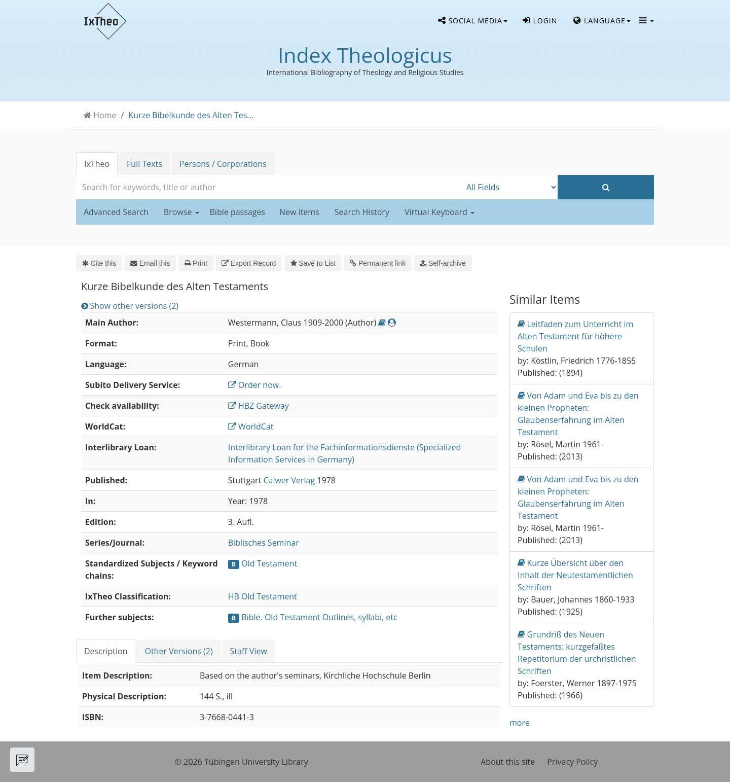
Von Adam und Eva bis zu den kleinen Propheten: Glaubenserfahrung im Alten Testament (578, 413)
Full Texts (144, 163)
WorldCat (251, 426)
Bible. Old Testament (280, 617)
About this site (508, 761)
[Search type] (509, 187)
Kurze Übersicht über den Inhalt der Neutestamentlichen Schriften (575, 575)
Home (104, 115)
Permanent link (378, 263)
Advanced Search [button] (116, 212)
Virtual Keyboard (439, 212)
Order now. (254, 384)
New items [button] (299, 212)
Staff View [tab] (248, 651)
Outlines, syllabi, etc (359, 617)
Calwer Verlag (289, 480)
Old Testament (269, 563)
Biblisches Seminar (263, 542)
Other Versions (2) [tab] (178, 651)
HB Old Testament (262, 596)
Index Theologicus (365, 55)
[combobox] (268, 187)
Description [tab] (105, 651)
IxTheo (97, 163)
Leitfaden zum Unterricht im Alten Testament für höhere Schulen (575, 336)
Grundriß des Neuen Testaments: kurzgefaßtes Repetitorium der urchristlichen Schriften (577, 652)
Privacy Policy (572, 761)
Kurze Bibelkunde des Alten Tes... (191, 115)
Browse (181, 212)
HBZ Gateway (258, 405)
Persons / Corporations (223, 163)
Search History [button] (362, 212)
